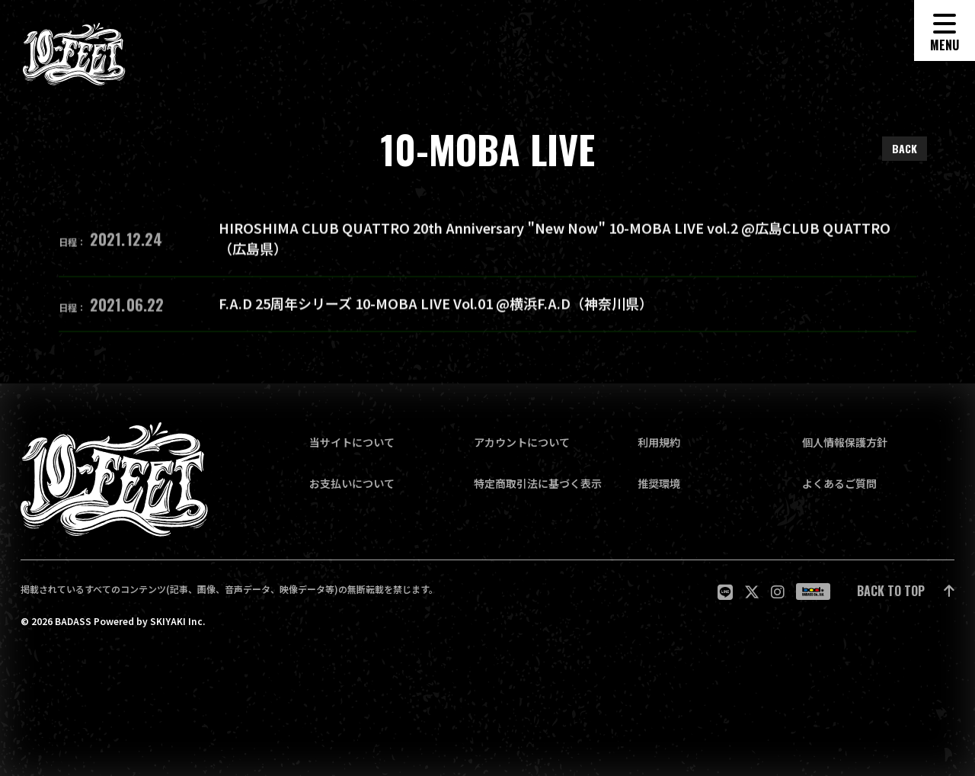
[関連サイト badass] (813, 591)
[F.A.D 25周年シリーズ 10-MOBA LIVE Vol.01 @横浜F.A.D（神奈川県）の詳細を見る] (487, 310)
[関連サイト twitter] (751, 592)
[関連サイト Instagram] (778, 592)
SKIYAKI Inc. (177, 621)
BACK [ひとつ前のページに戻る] (904, 148)
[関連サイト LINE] (725, 592)
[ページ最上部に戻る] (905, 592)
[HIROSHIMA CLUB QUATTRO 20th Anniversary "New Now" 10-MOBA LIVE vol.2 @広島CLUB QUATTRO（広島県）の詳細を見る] (487, 245)
